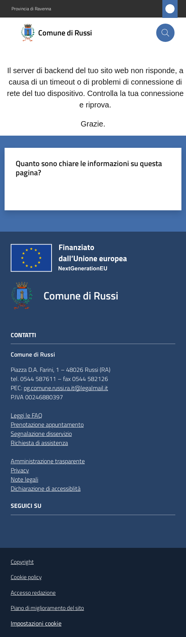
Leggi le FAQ (26, 415)
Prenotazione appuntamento (47, 424)
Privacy (20, 470)
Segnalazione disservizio (41, 433)
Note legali (24, 479)
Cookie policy (26, 577)
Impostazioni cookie (36, 623)
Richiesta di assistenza (39, 442)
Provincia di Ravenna (31, 8)
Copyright (22, 561)
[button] (165, 33)
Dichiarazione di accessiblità (46, 488)
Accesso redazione (33, 592)
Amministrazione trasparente (48, 461)
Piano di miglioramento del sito (47, 607)
